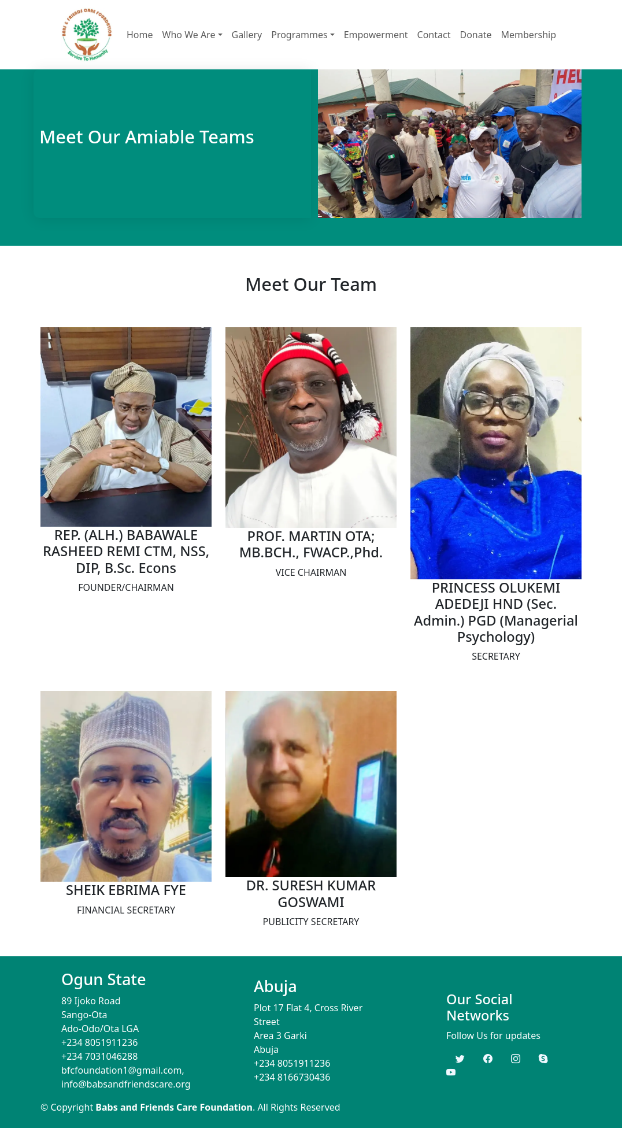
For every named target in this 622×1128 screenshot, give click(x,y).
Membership (529, 34)
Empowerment (376, 34)
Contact (434, 34)
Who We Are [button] (189, 34)
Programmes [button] (299, 34)
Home (140, 34)
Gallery (247, 34)
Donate (475, 34)
